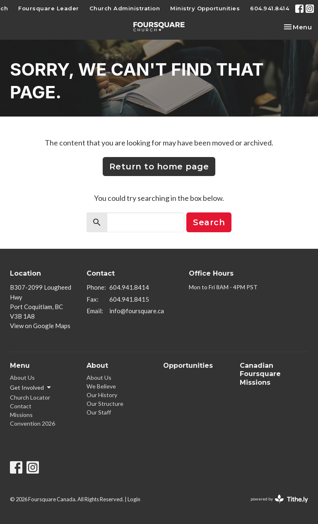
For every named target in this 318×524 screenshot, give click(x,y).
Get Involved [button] (31, 387)
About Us (22, 377)
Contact (20, 406)
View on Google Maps (40, 325)
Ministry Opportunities (205, 8)
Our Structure (105, 403)
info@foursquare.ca (136, 310)
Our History (102, 394)
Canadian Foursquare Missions (260, 374)
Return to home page (159, 166)
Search (209, 222)
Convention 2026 (32, 423)
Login (134, 499)
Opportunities (188, 365)
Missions (21, 414)
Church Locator (30, 397)
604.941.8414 (269, 8)
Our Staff (99, 412)
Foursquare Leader (48, 8)
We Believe (101, 386)
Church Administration (124, 8)
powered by (279, 499)
